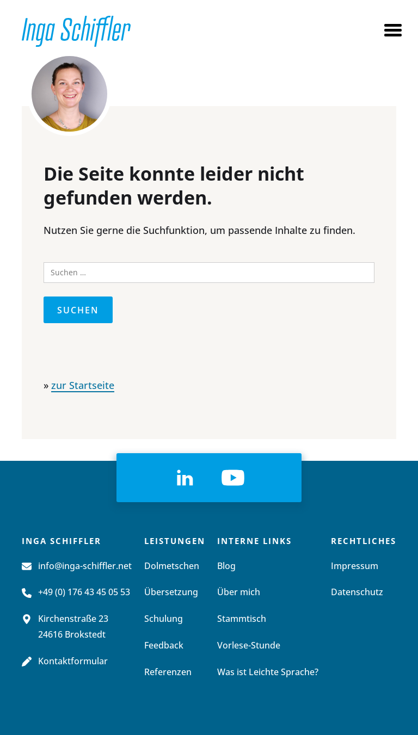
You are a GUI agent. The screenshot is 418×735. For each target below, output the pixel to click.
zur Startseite (82, 386)
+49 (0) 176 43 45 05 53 (84, 592)
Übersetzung (171, 592)
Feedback (163, 645)
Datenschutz (357, 592)
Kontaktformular (73, 661)
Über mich (238, 592)
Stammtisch (241, 619)
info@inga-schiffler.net (85, 566)
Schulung (163, 619)
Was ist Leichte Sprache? (267, 672)
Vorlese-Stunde (248, 645)
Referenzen (168, 672)
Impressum (354, 566)
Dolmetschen (171, 566)
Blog (226, 566)
